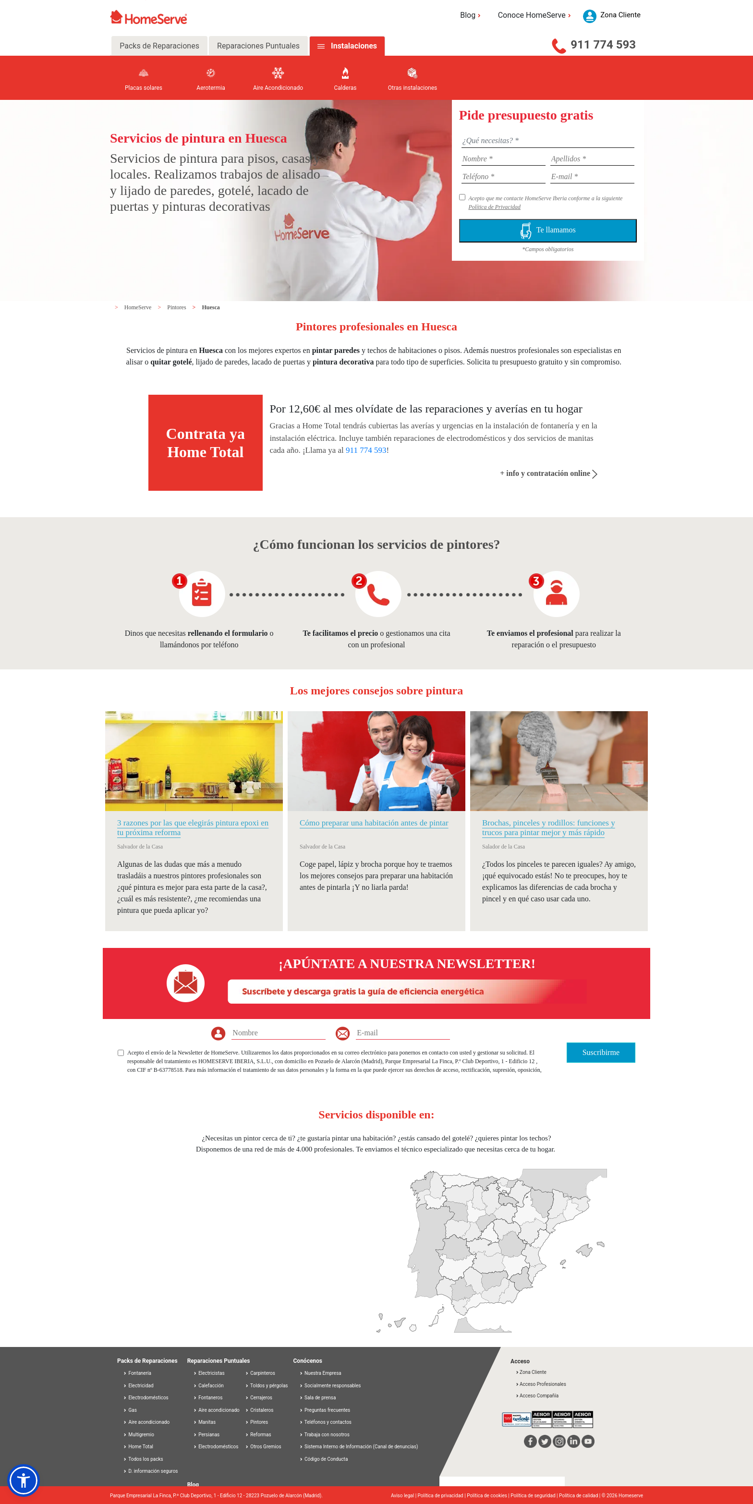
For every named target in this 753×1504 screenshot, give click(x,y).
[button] (23, 1480)
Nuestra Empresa (320, 1373)
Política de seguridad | (534, 1495)
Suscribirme (601, 1052)
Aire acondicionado (146, 1422)
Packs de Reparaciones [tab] (159, 45)
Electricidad (138, 1385)
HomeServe (138, 307)
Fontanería (137, 1373)
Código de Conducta (323, 1459)
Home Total (138, 1446)
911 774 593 (603, 44)
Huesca (210, 307)
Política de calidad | (580, 1495)
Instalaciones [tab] (354, 45)
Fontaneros (208, 1397)
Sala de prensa (317, 1397)
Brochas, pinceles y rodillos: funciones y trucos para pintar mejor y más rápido (548, 827)
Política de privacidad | (442, 1495)
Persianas (206, 1434)
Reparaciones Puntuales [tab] (258, 45)
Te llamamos (548, 230)
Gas (130, 1410)
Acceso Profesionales (540, 1384)
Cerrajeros (258, 1397)
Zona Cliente (531, 1372)
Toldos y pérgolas (266, 1385)
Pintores (177, 307)
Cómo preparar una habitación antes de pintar (374, 822)
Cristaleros (259, 1410)
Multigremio (138, 1434)
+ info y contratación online (548, 473)
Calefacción (208, 1385)
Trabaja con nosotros (324, 1434)
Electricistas (209, 1373)
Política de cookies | (488, 1495)
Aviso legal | (404, 1495)
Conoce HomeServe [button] (536, 15)
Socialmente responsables (330, 1385)
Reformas (258, 1434)
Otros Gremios (263, 1446)
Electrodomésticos (146, 1397)
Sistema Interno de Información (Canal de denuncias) (361, 1446)
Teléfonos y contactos (325, 1422)
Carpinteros (260, 1373)
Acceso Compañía (537, 1395)
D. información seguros (150, 1471)
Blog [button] (472, 15)
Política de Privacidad (494, 207)
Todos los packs (143, 1459)
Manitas (204, 1422)
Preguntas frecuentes (325, 1410)
